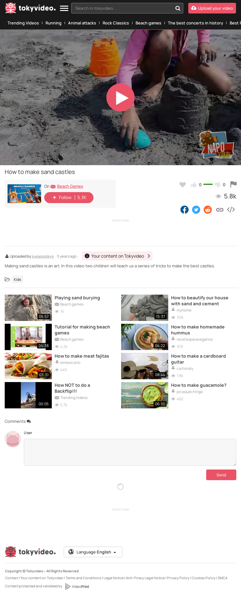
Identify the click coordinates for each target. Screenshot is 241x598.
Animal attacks (82, 23)
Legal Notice (114, 577)
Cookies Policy (204, 577)
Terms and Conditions (83, 577)
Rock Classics (116, 23)
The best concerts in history (195, 23)
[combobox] (127, 8)
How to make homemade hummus (198, 330)
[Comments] (130, 452)
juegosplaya (43, 256)
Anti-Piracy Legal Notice (145, 577)
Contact (11, 577)
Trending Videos (23, 23)
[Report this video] (233, 184)
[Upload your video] (212, 8)
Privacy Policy (178, 577)
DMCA (223, 577)
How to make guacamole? (199, 385)
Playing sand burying (77, 298)
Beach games (148, 23)
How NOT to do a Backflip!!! (72, 388)
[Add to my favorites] (182, 184)
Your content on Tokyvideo (41, 577)
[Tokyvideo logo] (30, 9)
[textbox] (122, 8)
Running (54, 23)
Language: (92, 552)
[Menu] (64, 8)
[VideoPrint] (76, 586)
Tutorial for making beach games (82, 330)
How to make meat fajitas (82, 356)
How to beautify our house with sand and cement (199, 301)
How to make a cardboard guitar (198, 359)
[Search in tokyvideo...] (178, 8)
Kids (17, 279)
